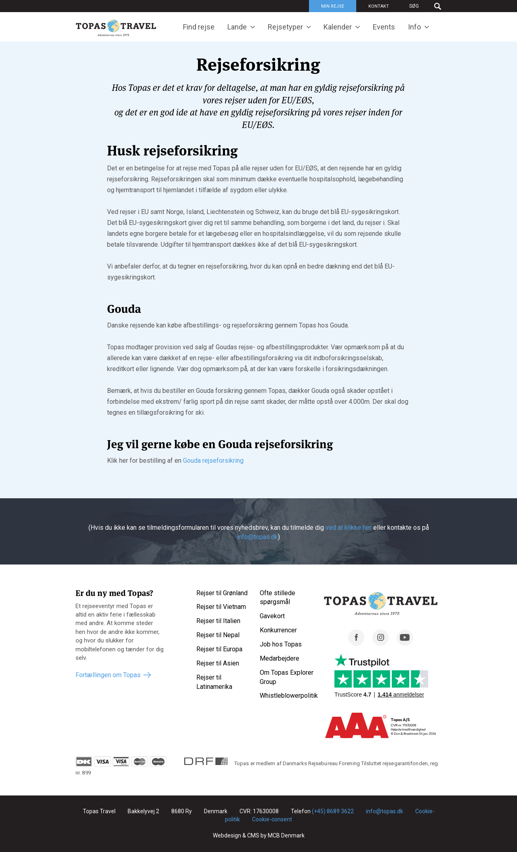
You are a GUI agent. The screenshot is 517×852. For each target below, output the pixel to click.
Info (414, 27)
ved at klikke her (349, 527)
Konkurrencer (278, 630)
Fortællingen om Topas (108, 675)
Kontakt (378, 6)
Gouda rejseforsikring (213, 460)
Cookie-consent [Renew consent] (272, 819)
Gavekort (272, 616)
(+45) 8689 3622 (333, 811)
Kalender (338, 27)
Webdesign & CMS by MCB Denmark (259, 835)
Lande (237, 27)
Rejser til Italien (218, 621)
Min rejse (332, 6)
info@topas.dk (257, 537)
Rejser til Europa (219, 649)
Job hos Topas (281, 644)
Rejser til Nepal (218, 635)
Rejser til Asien (217, 663)
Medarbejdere (279, 658)
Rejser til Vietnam (221, 607)
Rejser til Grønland (222, 593)
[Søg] (421, 6)
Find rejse (198, 27)
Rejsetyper (285, 27)
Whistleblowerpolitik (289, 695)
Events (384, 27)
